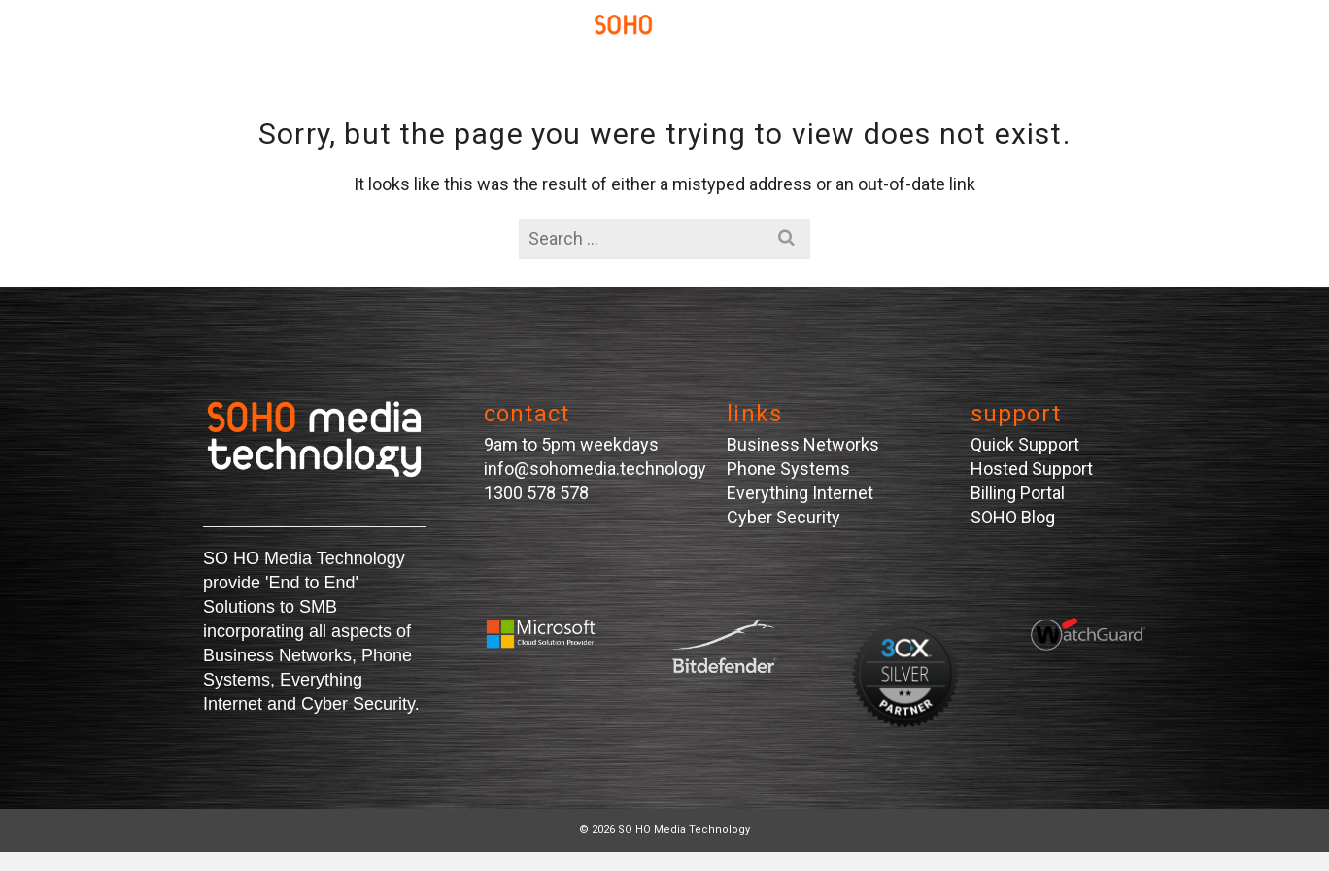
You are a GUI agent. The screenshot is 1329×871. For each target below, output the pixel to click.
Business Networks (803, 444)
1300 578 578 (536, 493)
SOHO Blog (1013, 517)
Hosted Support (1032, 468)
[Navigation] (149, 39)
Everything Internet (800, 493)
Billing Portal (1018, 493)
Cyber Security (783, 517)
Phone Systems (788, 468)
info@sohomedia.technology (595, 468)
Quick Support (1025, 444)
